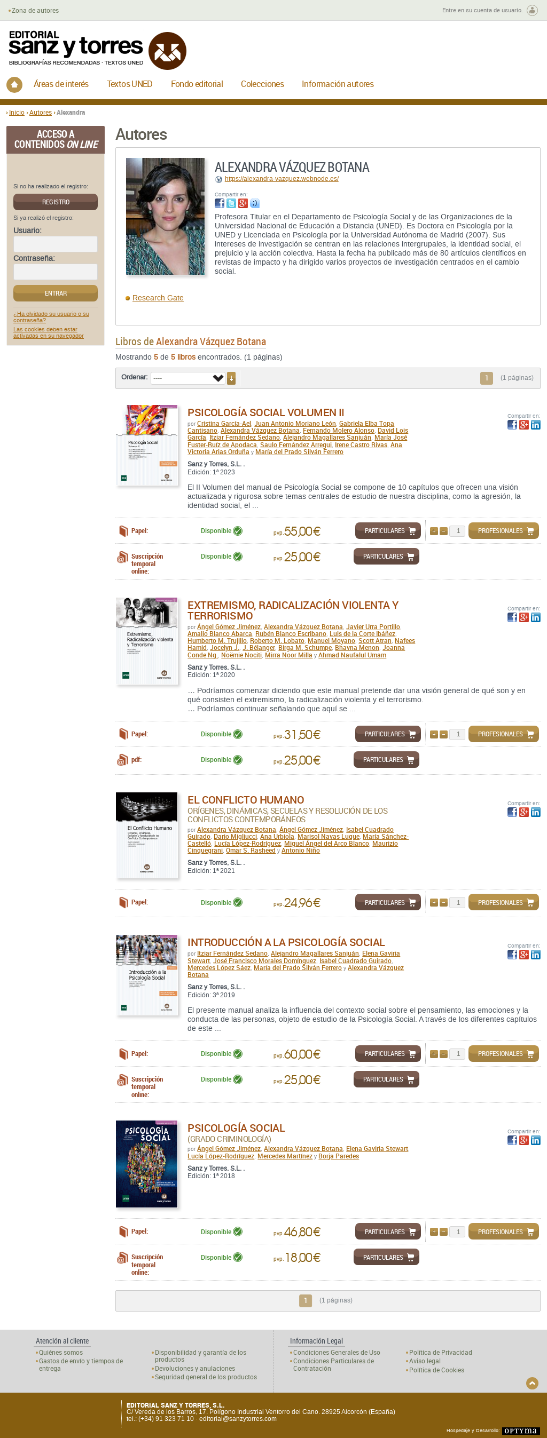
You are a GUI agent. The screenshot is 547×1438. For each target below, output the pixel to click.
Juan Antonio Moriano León (295, 423)
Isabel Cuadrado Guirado (355, 960)
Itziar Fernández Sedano (244, 437)
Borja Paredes (338, 1155)
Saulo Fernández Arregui (296, 444)
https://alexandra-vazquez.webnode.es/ (282, 178)
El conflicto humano (245, 799)
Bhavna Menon (357, 647)
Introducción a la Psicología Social (286, 942)
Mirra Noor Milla (288, 654)
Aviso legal (425, 1360)
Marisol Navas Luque (329, 836)
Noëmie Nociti (241, 654)
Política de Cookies (436, 1370)
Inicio (17, 112)
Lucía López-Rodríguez (247, 843)
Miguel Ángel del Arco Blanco (326, 843)
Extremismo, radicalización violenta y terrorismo (292, 610)
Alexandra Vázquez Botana (260, 430)
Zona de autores (35, 10)
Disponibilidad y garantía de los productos (200, 1356)
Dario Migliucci (235, 836)
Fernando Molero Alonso (338, 430)
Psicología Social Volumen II (265, 412)
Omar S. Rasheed (251, 850)
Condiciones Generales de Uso (336, 1352)
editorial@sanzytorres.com (238, 1419)
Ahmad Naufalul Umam (352, 654)
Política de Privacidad (440, 1352)
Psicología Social (236, 1128)
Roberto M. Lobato (277, 640)
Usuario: (27, 231)
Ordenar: (134, 377)
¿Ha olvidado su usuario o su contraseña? (51, 317)
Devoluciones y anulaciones (195, 1368)
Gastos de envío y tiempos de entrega (81, 1364)
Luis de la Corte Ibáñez (362, 633)
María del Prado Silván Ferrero (299, 451)
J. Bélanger (259, 647)
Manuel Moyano (331, 640)
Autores (40, 112)
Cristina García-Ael (224, 423)
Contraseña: (34, 259)
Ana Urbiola (277, 836)
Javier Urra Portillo (373, 626)
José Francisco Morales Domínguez (264, 960)
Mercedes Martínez (284, 1155)
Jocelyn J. (224, 647)
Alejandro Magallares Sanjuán (327, 437)
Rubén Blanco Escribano (290, 633)
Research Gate (158, 298)
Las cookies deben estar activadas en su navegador (48, 333)
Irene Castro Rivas (361, 444)
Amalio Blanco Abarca (219, 633)
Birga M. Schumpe (305, 647)
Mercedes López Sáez (219, 967)
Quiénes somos (61, 1352)
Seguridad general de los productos (206, 1376)
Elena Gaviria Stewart (377, 1148)
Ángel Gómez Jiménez (229, 626)
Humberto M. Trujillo (217, 640)
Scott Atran (375, 640)
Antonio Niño (301, 850)
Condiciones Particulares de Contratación (333, 1364)
